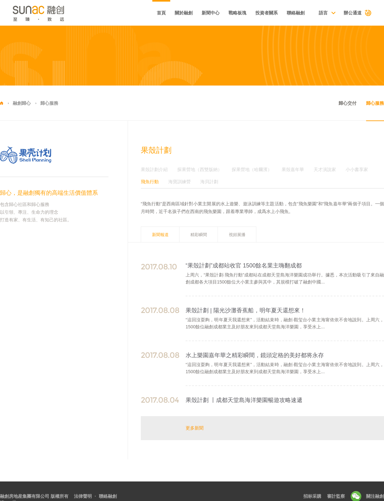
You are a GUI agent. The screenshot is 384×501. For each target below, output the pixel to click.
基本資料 (133, 13)
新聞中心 (211, 12)
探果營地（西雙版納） (199, 169)
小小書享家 (357, 169)
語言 (323, 12)
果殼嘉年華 (293, 169)
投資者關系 (266, 12)
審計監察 (336, 496)
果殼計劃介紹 (154, 169)
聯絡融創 (296, 12)
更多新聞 (195, 428)
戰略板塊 (237, 12)
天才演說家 (325, 169)
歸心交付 (347, 103)
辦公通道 (353, 12)
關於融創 (184, 12)
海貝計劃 (209, 182)
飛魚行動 (150, 182)
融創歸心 (22, 103)
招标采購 (312, 496)
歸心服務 (49, 103)
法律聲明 (83, 496)
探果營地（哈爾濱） (252, 169)
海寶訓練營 (179, 182)
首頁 (161, 12)
